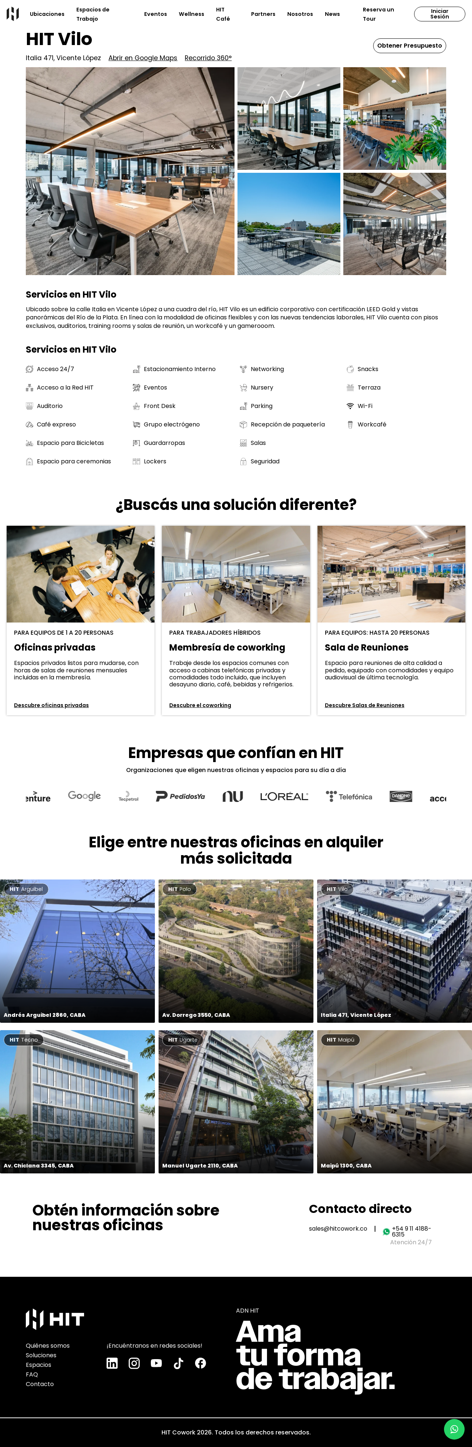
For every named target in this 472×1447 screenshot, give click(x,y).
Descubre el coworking (200, 705)
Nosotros (300, 14)
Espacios (38, 1363)
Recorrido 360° (208, 58)
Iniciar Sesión (439, 13)
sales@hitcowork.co (338, 1229)
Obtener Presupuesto (409, 45)
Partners (263, 14)
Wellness (191, 14)
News (332, 14)
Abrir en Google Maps (142, 58)
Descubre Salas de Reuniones (365, 705)
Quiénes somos (48, 1344)
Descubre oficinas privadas (51, 705)
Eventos (155, 14)
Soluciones (41, 1354)
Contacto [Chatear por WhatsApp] (40, 1382)
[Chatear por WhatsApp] (454, 1429)
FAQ (32, 1373)
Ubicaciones (47, 14)
